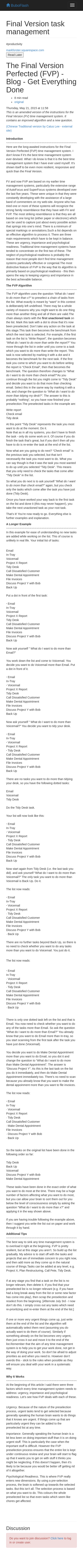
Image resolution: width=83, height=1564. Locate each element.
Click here (57, 1538)
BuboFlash (17, 5)
